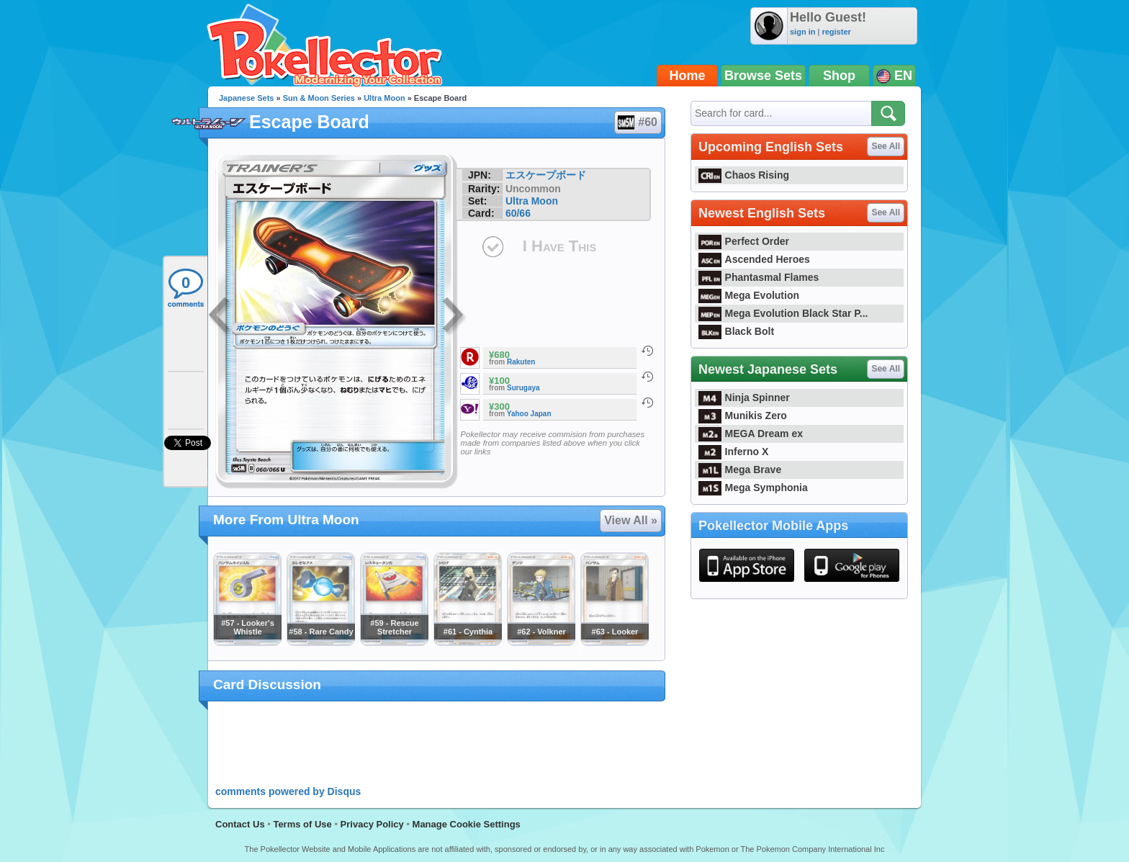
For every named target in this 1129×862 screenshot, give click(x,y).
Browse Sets (763, 75)
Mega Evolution (748, 295)
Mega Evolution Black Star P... (783, 313)
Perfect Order (743, 241)
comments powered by (288, 791)
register (836, 31)
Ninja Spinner (744, 397)
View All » (630, 520)
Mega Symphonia (753, 487)
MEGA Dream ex (750, 433)
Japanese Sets (246, 98)
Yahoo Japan (529, 414)
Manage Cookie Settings (467, 824)
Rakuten (521, 362)
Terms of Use (302, 824)
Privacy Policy (372, 824)
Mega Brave (739, 469)
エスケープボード (545, 175)
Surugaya (523, 388)
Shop (839, 75)
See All (885, 146)
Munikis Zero (742, 415)
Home (688, 75)
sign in (802, 31)
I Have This (559, 246)
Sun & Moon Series (319, 98)
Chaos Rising (743, 175)
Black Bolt (736, 331)
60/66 (518, 213)
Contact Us (240, 824)
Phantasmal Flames (758, 277)
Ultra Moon (384, 98)
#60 (637, 122)
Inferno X (733, 451)
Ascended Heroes (754, 259)
